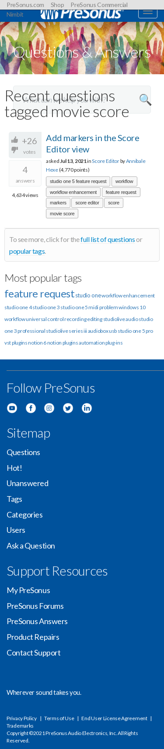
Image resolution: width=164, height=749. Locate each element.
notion (54, 342)
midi (93, 307)
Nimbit (15, 14)
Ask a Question (31, 545)
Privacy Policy (22, 718)
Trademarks (20, 725)
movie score (62, 213)
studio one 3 (45, 307)
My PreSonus (28, 590)
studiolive (114, 319)
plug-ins (114, 342)
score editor (87, 202)
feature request (121, 192)
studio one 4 (17, 307)
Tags (14, 499)
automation (92, 342)
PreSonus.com (25, 4)
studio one (88, 295)
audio (132, 319)
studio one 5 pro (135, 331)
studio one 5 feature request (78, 181)
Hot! (14, 468)
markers (58, 202)
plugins (70, 342)
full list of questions (107, 239)
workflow (124, 181)
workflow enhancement (73, 192)
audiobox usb (102, 331)
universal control (44, 319)
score (113, 202)
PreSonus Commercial (98, 4)
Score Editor (105, 161)
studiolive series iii (66, 331)
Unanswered (28, 483)
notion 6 (37, 342)
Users (16, 530)
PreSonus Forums (35, 606)
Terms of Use (59, 718)
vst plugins (16, 342)
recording (75, 319)
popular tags (27, 251)
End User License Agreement (114, 718)
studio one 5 (73, 307)
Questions (23, 452)
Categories (25, 514)
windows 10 (132, 307)
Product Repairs (33, 637)
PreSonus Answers (37, 621)
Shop (57, 4)
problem (108, 307)
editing (94, 319)
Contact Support (33, 652)
